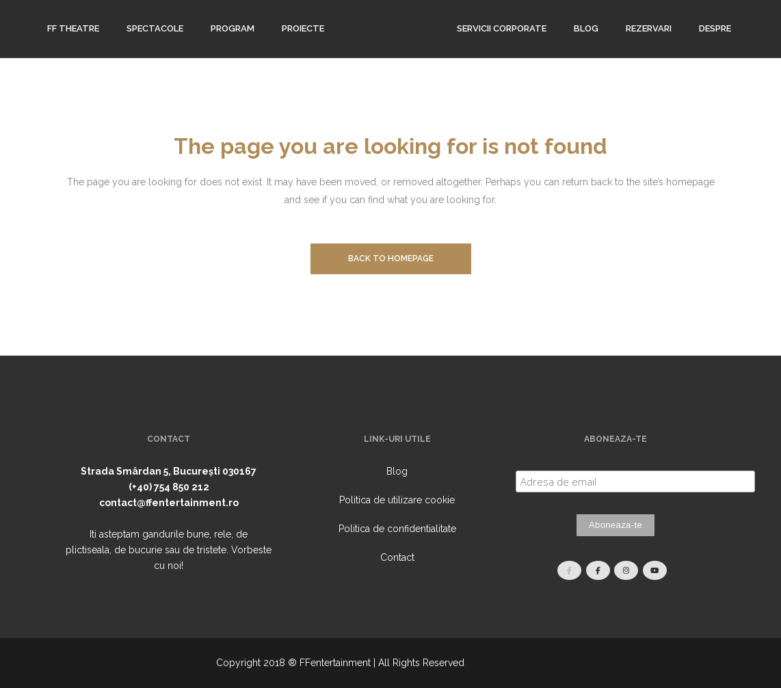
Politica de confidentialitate (397, 528)
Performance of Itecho (516, 662)
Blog (397, 471)
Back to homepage (391, 258)
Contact (397, 557)
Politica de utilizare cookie (397, 499)
